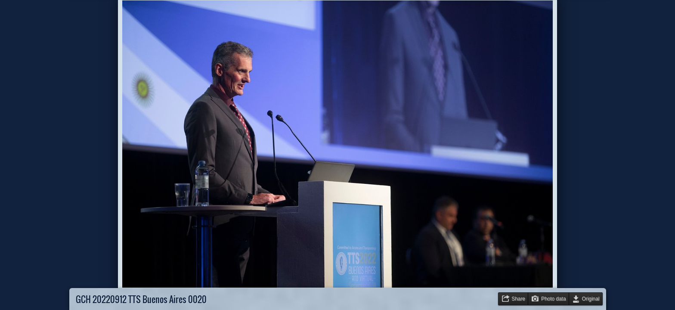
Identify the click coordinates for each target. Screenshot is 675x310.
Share (518, 299)
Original (591, 299)
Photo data (553, 299)
